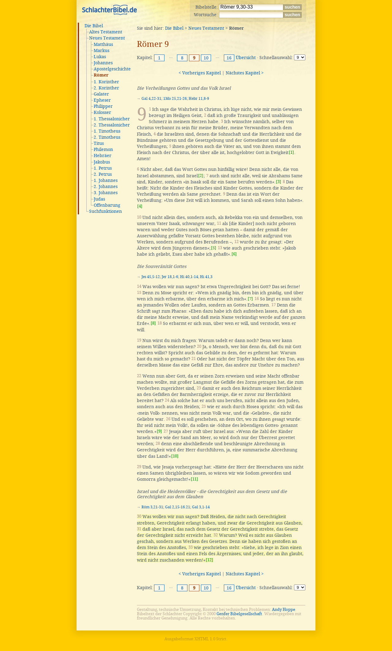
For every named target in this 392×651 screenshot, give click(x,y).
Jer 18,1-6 (170, 277)
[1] (291, 152)
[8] (153, 323)
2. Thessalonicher (112, 124)
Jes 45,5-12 (150, 277)
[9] (159, 431)
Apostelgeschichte (112, 68)
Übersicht (246, 57)
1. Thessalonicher (112, 118)
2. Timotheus (107, 137)
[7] (250, 298)
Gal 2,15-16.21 (177, 507)
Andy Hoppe (283, 609)
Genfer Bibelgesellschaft (239, 613)
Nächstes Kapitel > (245, 72)
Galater (101, 94)
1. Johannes (106, 180)
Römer (101, 75)
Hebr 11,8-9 (199, 98)
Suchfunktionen (105, 211)
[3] (278, 181)
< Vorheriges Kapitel (200, 72)
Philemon (103, 149)
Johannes (103, 62)
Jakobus (102, 162)
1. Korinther (106, 81)
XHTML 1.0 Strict (210, 639)
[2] (200, 175)
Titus (99, 143)
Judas (99, 199)
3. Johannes (106, 192)
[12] (209, 560)
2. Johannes (106, 186)
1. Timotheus (107, 131)
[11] (194, 479)
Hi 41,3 (206, 277)
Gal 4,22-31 (151, 98)
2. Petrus (103, 174)
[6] (234, 254)
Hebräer (102, 155)
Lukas (100, 56)
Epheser (102, 100)
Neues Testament (107, 38)
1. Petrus (103, 168)
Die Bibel (94, 25)
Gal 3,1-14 (201, 507)
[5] (213, 248)
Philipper (103, 106)
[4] (139, 206)
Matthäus (103, 44)
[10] (175, 456)
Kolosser (102, 112)
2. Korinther (106, 87)
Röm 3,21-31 (152, 507)
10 (206, 57)
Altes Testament (105, 31)
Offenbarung (107, 205)
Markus (101, 50)
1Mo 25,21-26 (175, 98)
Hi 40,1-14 (189, 277)
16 (229, 57)
